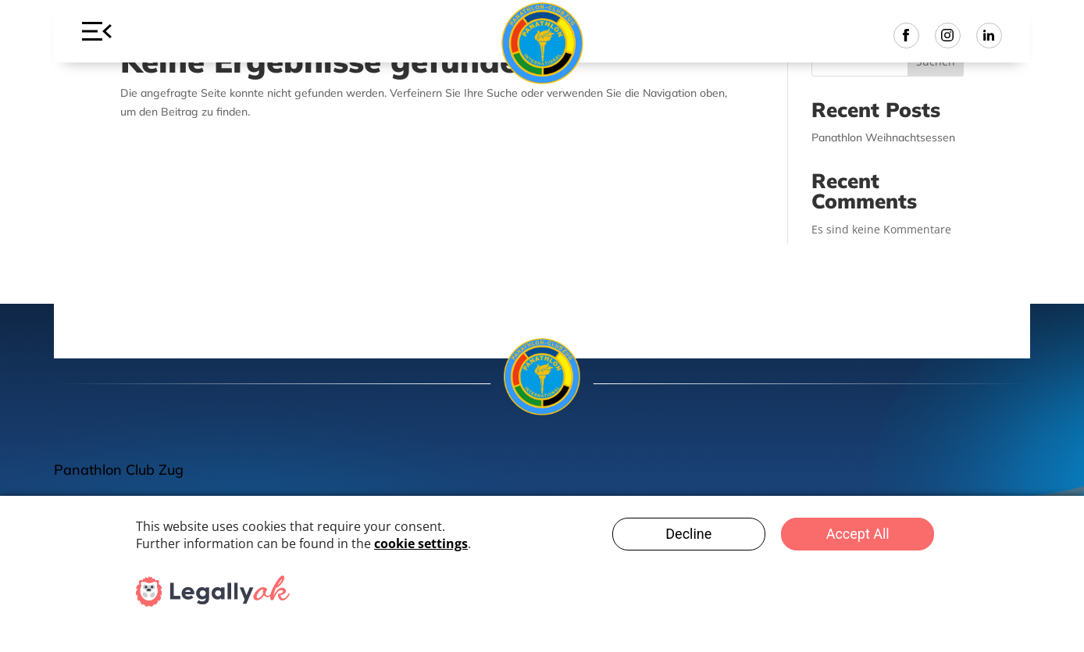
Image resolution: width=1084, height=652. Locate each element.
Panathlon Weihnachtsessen (883, 137)
